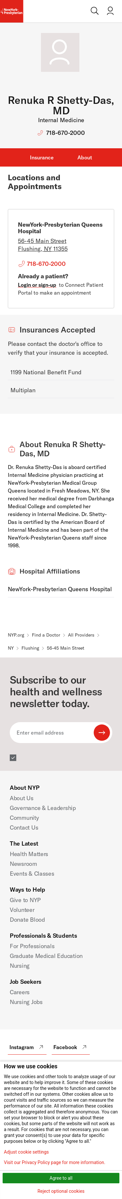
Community (24, 817)
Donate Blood (27, 919)
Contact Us (24, 827)
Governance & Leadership (43, 808)
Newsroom (23, 863)
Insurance (42, 157)
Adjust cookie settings (26, 1152)
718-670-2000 (65, 133)
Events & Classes (32, 873)
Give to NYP (25, 900)
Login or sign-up (37, 285)
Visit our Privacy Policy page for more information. (54, 1162)
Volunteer (22, 910)
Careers (20, 992)
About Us (22, 798)
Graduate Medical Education (46, 956)
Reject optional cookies (61, 1191)
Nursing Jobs (26, 1002)
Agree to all (60, 1178)
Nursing (20, 965)
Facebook (70, 1047)
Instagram (27, 1047)
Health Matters (29, 854)
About (84, 157)
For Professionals (32, 946)
